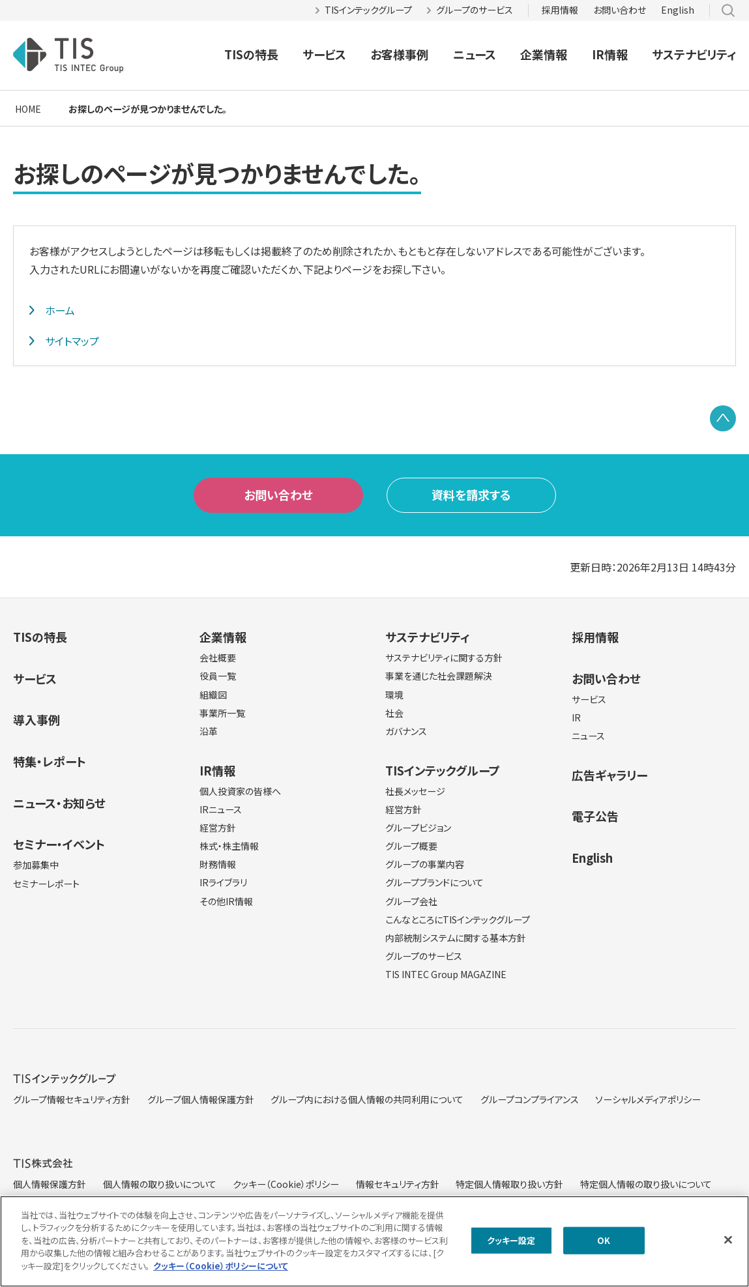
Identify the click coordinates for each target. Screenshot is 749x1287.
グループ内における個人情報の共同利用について (367, 1099)
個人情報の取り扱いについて (159, 1184)
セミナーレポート (46, 883)
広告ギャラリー (609, 774)
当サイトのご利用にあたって (67, 1208)
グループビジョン (418, 827)
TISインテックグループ (368, 9)
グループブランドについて (434, 882)
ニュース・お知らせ (59, 802)
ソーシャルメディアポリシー (648, 1099)
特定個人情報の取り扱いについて (646, 1184)
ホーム (60, 310)
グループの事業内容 (424, 864)
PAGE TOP (723, 418)
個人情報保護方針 (49, 1184)
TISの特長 (251, 54)
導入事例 (36, 719)
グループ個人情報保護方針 (200, 1099)
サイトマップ (72, 341)
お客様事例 (399, 54)
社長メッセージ (415, 791)
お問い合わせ (619, 9)
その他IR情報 (226, 901)
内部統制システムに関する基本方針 (455, 937)
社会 (394, 712)
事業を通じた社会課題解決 (438, 675)
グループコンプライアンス (529, 1099)
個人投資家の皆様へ (240, 791)
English (677, 9)
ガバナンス (406, 731)
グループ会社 (411, 901)
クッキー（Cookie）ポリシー (286, 1184)
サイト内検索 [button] (728, 10)
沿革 (208, 731)
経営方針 (217, 827)
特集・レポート (49, 761)
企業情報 (543, 54)
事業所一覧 (222, 712)
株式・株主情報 (229, 845)
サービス (324, 54)
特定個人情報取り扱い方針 (509, 1184)
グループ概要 (411, 845)
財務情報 (217, 864)
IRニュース (220, 809)
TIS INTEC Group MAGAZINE (446, 974)
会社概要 (217, 657)
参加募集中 (36, 864)
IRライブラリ (223, 882)
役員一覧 (217, 675)
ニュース (474, 54)
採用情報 (560, 9)
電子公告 (595, 815)
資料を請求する (471, 494)
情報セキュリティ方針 (397, 1184)
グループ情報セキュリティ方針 (71, 1099)
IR (576, 717)
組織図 (213, 694)
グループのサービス (474, 9)
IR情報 (610, 54)
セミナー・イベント (59, 843)
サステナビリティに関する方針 (444, 657)
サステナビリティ (694, 54)
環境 (394, 694)
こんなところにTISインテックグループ (457, 919)
